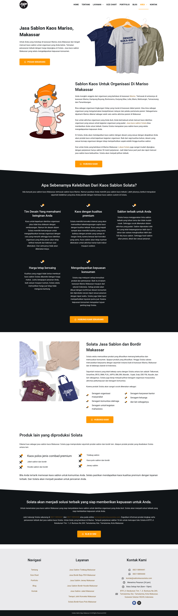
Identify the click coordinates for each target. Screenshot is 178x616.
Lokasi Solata (124, 147)
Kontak (153, 4)
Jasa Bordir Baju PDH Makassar (82, 575)
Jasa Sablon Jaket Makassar (82, 591)
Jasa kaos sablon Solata (136, 123)
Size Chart (111, 4)
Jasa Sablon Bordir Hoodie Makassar (82, 586)
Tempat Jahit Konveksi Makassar (82, 596)
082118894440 (73, 521)
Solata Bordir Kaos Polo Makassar (82, 602)
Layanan (98, 4)
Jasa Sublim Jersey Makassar (82, 580)
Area (144, 4)
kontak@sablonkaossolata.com (107, 521)
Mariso (132, 96)
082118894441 (56, 521)
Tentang (86, 4)
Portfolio (125, 4)
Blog (135, 4)
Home (76, 4)
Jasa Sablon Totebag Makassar (82, 570)
